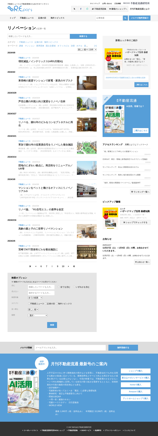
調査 (21, 46)
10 (63, 266)
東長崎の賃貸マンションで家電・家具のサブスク (45, 80)
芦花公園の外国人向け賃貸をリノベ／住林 (41, 101)
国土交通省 (51, 46)
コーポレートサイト (30, 430)
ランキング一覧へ (140, 192)
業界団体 (40, 46)
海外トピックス (57, 18)
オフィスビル (63, 46)
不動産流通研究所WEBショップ (52, 430)
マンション (30, 46)
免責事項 (97, 430)
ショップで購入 (136, 371)
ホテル (79, 46)
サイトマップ (95, 3)
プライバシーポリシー (112, 430)
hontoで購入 (135, 385)
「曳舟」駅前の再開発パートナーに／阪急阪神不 (126, 184)
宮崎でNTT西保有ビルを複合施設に (38, 249)
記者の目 (42, 18)
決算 (73, 46)
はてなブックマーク (139, 145)
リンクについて (129, 430)
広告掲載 (117, 3)
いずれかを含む (81, 287)
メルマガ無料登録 (139, 18)
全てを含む (64, 287)
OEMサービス (85, 430)
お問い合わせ (107, 3)
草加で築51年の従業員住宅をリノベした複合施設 (45, 144)
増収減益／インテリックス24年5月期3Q (40, 61)
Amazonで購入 (135, 392)
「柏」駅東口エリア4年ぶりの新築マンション (126, 152)
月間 (127, 145)
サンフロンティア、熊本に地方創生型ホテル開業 (126, 176)
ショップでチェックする (135, 222)
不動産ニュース (27, 18)
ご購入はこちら (141, 85)
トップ (12, 18)
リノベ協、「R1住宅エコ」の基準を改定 (41, 209)
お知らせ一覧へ (142, 262)
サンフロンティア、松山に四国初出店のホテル (126, 168)
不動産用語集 (99, 9)
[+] (95, 46)
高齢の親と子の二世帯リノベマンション (40, 228)
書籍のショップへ (118, 9)
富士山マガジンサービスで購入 (135, 378)
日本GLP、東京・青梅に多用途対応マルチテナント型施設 (126, 160)
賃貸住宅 (88, 46)
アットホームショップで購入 (135, 398)
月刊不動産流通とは (139, 9)
